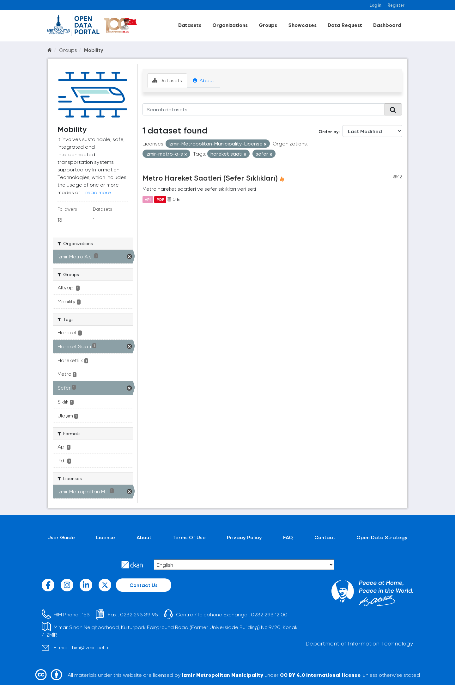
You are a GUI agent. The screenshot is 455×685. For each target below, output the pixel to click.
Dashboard (387, 25)
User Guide (61, 537)
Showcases (302, 25)
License (105, 537)
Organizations (230, 25)
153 (86, 614)
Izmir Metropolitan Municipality (222, 674)
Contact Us (144, 585)
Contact (324, 537)
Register (396, 5)
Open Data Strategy (382, 537)
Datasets (189, 25)
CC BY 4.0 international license (320, 674)
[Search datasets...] (264, 109)
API (148, 199)
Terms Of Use (189, 537)
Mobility (93, 49)
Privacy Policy (244, 537)
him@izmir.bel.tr (90, 647)
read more (98, 192)
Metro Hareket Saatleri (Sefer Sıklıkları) (210, 177)
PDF (160, 199)
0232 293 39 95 (139, 614)
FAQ (288, 537)
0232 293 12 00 (269, 614)
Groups (268, 25)
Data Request (345, 25)
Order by (328, 131)
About (203, 80)
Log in (375, 5)
